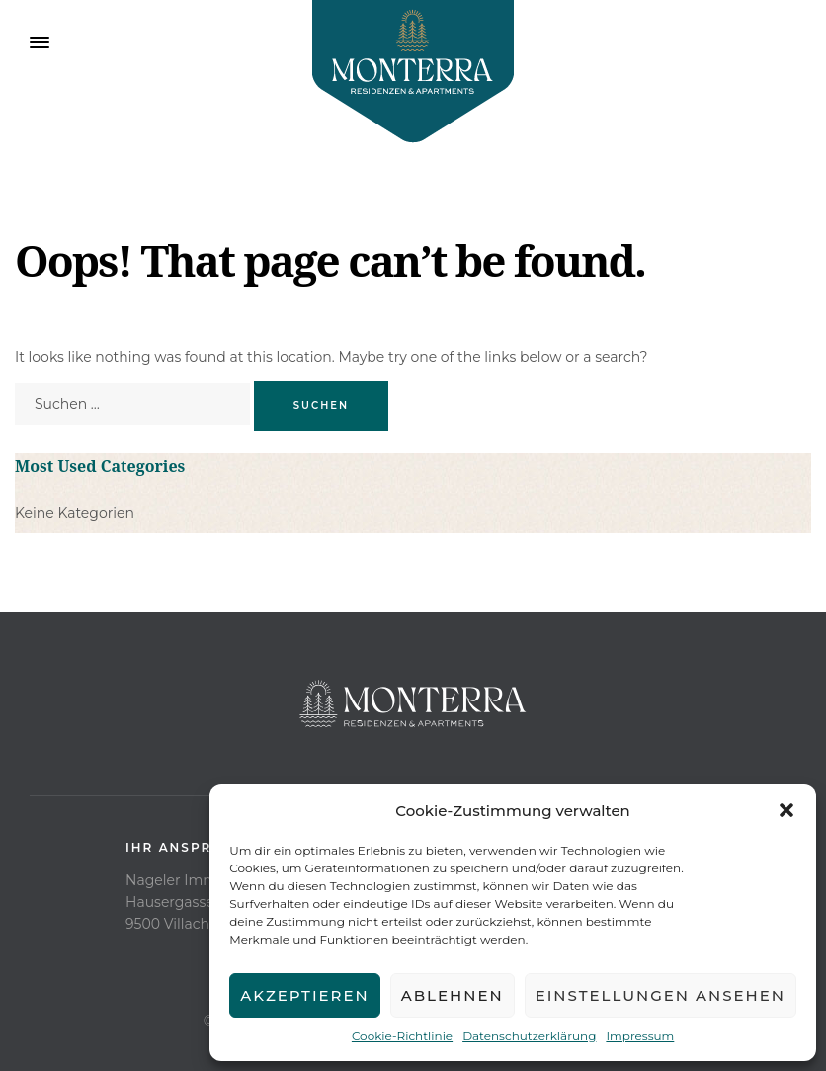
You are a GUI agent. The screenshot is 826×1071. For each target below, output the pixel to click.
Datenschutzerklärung (529, 1036)
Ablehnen (452, 995)
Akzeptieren (305, 995)
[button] (786, 810)
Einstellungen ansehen (660, 995)
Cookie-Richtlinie (402, 1036)
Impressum (640, 1036)
